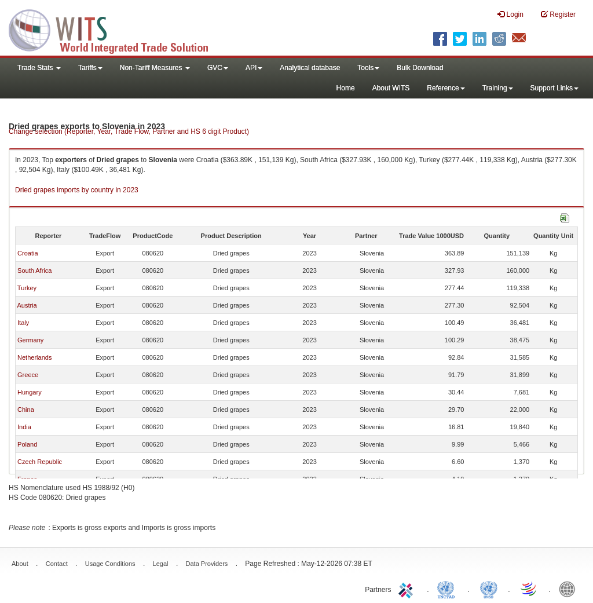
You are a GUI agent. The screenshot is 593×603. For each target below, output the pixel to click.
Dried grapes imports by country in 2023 (76, 190)
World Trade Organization (529, 588)
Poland (27, 444)
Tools (368, 68)
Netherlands (34, 357)
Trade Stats (39, 68)
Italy (23, 322)
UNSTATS (488, 588)
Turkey (26, 287)
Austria (26, 305)
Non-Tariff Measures (155, 68)
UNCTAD (448, 588)
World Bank (569, 588)
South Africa (34, 270)
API (254, 68)
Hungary (29, 392)
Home (345, 88)
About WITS (391, 88)
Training (497, 88)
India (24, 426)
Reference (445, 88)
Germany (30, 340)
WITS (116, 29)
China (25, 409)
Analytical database (310, 68)
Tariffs (90, 68)
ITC (407, 588)
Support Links (554, 88)
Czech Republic (39, 461)
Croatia (27, 253)
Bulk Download (420, 68)
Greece (27, 374)
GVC (217, 68)
